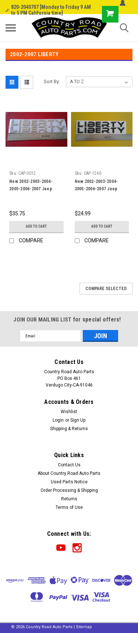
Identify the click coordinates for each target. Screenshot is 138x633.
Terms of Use (69, 507)
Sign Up (77, 420)
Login (58, 420)
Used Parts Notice (69, 481)
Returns (69, 498)
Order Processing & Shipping (69, 490)
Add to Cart (36, 226)
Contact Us (69, 464)
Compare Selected (106, 288)
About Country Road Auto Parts (69, 473)
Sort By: (52, 81)
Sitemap (84, 627)
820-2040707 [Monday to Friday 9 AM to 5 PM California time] (48, 10)
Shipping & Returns (69, 428)
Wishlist (69, 411)
